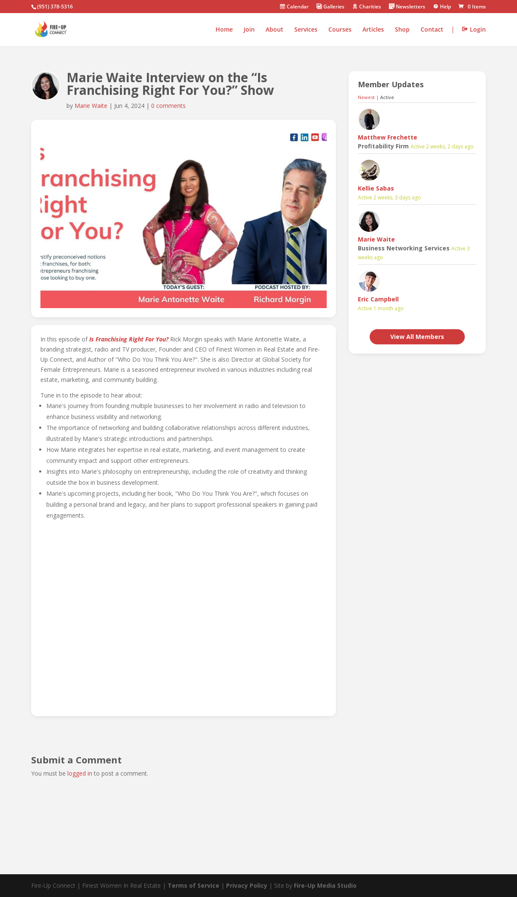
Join (249, 30)
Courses (340, 30)
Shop (402, 30)
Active (387, 97)
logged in (79, 773)
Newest (366, 97)
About (274, 30)
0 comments (168, 106)
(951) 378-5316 (55, 6)
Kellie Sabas (376, 188)
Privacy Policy (246, 885)
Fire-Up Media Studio (325, 885)
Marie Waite (91, 106)
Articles (373, 30)
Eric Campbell (378, 299)
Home (224, 30)
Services (305, 30)
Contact (432, 30)
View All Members (417, 337)
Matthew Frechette (387, 137)
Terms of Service (193, 885)
